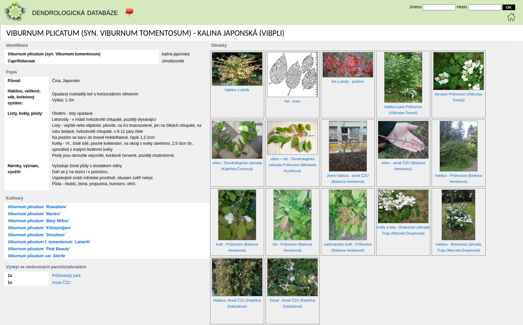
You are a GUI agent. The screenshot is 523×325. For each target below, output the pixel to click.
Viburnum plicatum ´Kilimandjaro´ (40, 228)
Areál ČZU (61, 282)
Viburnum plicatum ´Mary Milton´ (39, 221)
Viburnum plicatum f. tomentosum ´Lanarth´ (49, 242)
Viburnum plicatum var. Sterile (36, 256)
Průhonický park (66, 275)
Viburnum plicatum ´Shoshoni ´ (37, 235)
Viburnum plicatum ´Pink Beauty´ (39, 249)
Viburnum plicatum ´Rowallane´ (37, 207)
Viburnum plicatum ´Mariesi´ (34, 214)
